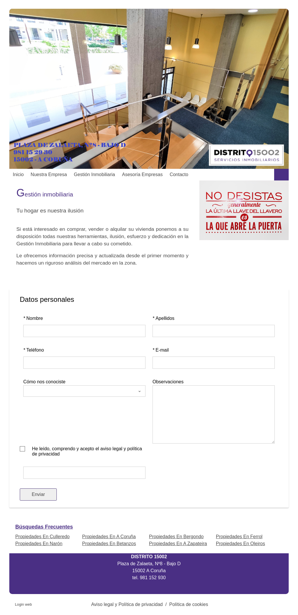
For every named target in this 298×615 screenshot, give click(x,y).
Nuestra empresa (49, 174)
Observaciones (168, 381)
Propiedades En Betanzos (109, 543)
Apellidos (163, 318)
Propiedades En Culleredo (42, 536)
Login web (23, 604)
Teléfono (33, 350)
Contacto (179, 174)
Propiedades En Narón (38, 543)
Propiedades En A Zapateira (178, 543)
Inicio (18, 174)
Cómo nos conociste (44, 381)
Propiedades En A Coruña (109, 536)
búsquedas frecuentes (44, 527)
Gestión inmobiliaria (94, 174)
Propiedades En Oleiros (240, 543)
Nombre (33, 318)
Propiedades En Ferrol (239, 536)
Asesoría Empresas (142, 174)
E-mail (160, 350)
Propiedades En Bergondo (176, 536)
